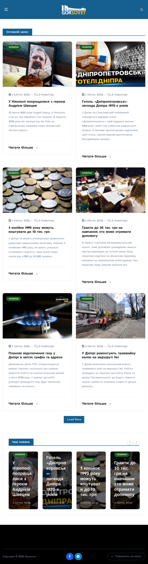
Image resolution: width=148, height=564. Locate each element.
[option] (23, 480)
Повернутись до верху (126, 556)
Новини (14, 47)
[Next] (136, 442)
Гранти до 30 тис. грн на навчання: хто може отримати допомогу (106, 232)
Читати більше (23, 147)
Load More (74, 419)
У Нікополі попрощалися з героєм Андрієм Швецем (22, 479)
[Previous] (130, 442)
